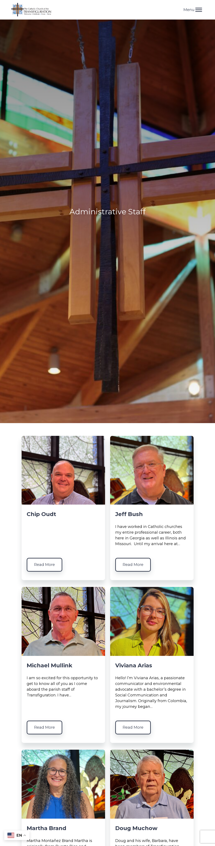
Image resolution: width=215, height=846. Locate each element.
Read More (44, 564)
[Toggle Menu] (198, 10)
